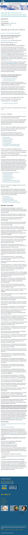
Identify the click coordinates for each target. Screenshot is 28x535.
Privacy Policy (4, 500)
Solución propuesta (7, 143)
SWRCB (21, 529)
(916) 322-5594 (8, 25)
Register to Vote (4, 504)
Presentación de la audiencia (9, 177)
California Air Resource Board (14, 3)
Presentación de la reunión (8, 199)
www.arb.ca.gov (14, 444)
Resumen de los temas (7, 141)
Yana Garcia (14, 510)
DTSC (14, 529)
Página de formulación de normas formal (11, 172)
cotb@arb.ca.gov (13, 23)
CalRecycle (6, 529)
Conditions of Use (4, 501)
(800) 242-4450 (3, 481)
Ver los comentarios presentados (7, 427)
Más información (6, 196)
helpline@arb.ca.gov (10, 481)
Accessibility (3, 498)
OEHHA (17, 529)
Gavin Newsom (5, 509)
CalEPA (2, 529)
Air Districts (3, 502)
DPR (10, 529)
